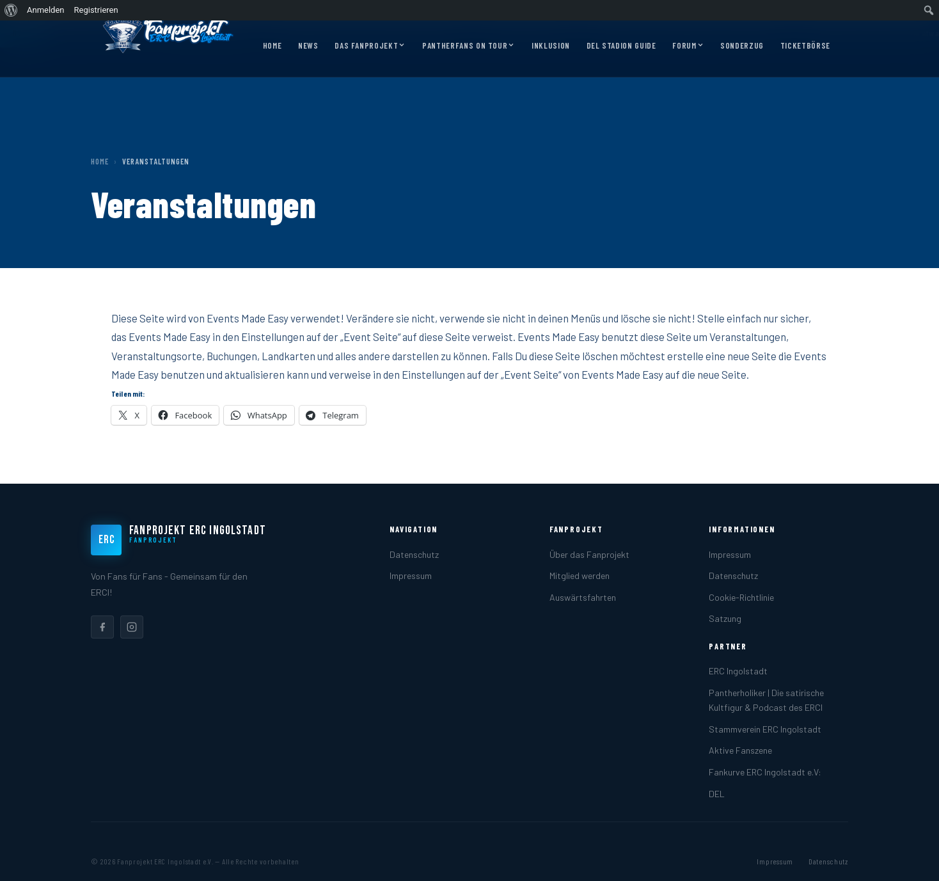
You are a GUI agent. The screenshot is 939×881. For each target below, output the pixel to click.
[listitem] (102, 627)
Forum (688, 46)
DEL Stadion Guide (621, 45)
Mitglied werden (579, 575)
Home (272, 45)
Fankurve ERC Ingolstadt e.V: (765, 771)
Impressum (411, 575)
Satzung (725, 618)
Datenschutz (414, 554)
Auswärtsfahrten (582, 597)
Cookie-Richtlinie (741, 597)
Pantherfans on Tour (468, 46)
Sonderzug (742, 45)
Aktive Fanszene (740, 750)
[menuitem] (11, 10)
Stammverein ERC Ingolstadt (765, 729)
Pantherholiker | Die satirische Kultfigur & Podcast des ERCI (766, 700)
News (308, 45)
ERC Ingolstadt (738, 670)
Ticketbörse (805, 45)
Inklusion (551, 45)
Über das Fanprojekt (589, 554)
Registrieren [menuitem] (96, 10)
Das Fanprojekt (370, 46)
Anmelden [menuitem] (46, 10)
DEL (717, 793)
